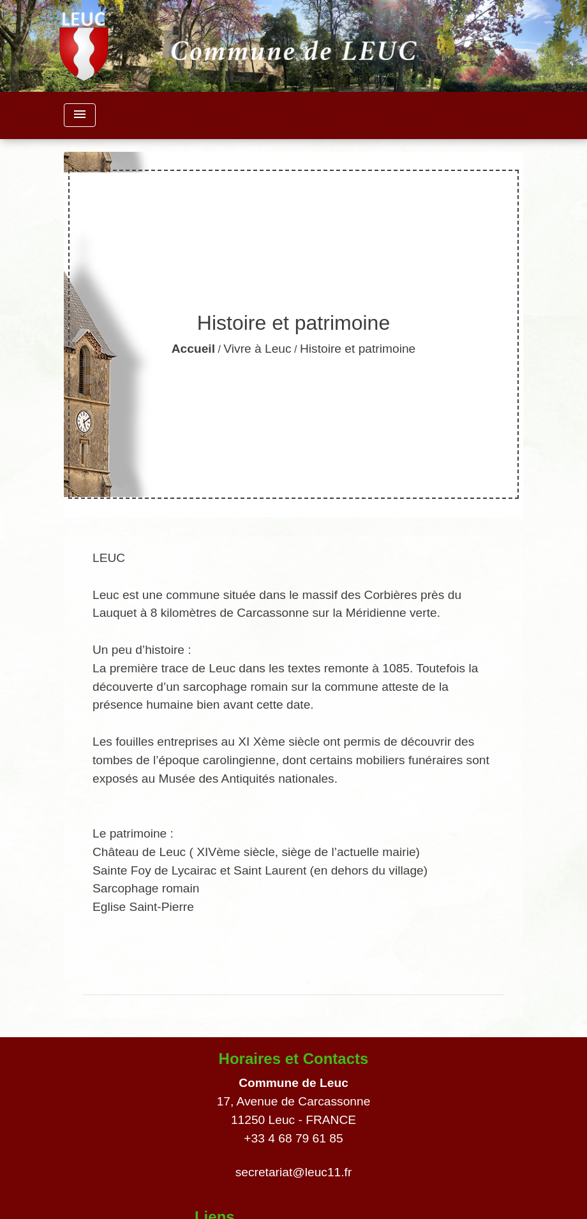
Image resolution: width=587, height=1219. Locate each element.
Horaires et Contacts (294, 1058)
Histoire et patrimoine (357, 348)
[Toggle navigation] (80, 115)
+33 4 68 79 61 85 (293, 1138)
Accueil (193, 348)
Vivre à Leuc (257, 348)
